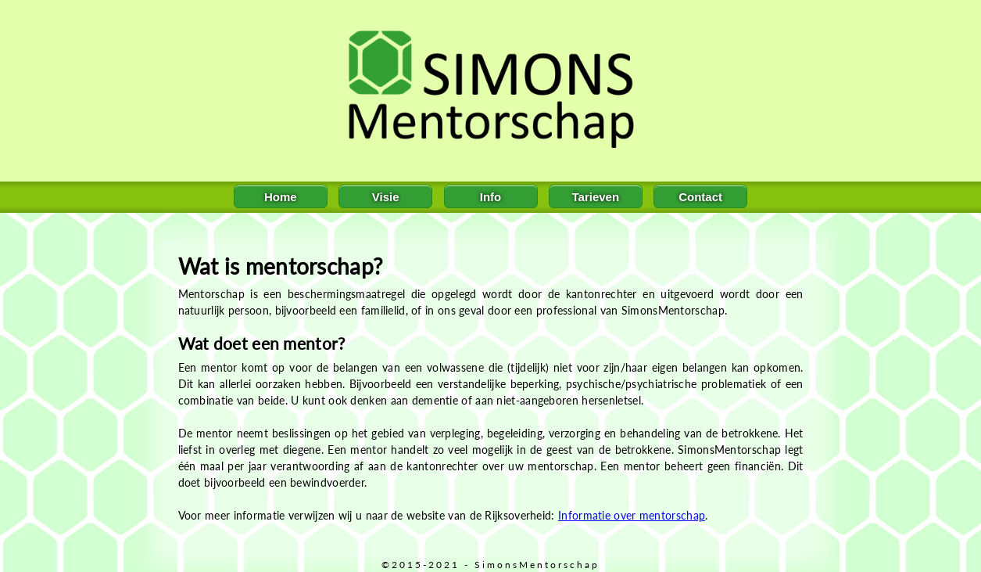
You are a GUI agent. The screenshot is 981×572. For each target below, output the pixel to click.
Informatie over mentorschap (631, 515)
